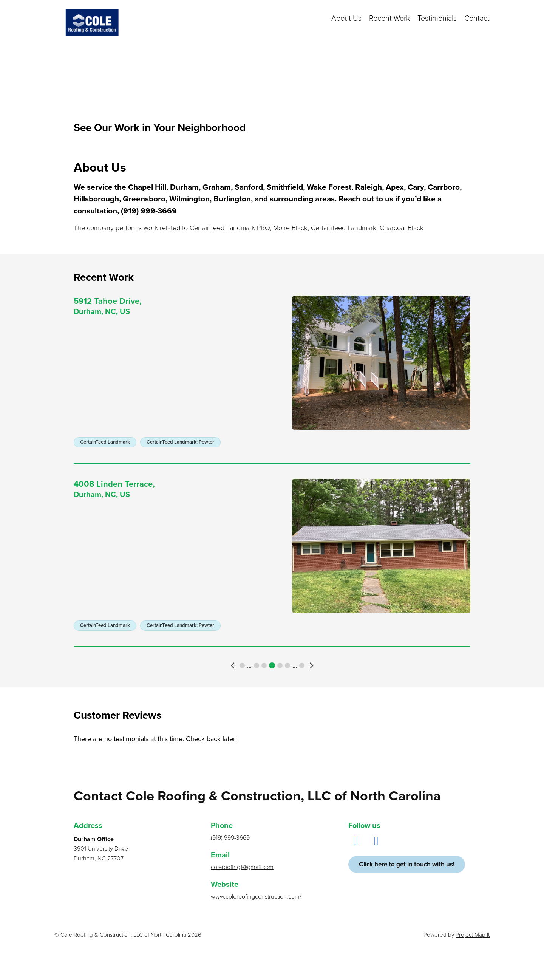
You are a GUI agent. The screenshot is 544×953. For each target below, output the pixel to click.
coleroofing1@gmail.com (242, 867)
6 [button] (256, 665)
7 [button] (264, 665)
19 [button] (301, 665)
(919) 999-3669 (230, 838)
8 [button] (272, 665)
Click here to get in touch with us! (406, 864)
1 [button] (242, 665)
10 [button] (287, 665)
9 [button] (280, 665)
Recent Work (389, 18)
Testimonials (437, 18)
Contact (477, 18)
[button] (233, 665)
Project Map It (473, 934)
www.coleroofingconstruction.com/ (256, 897)
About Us (346, 18)
